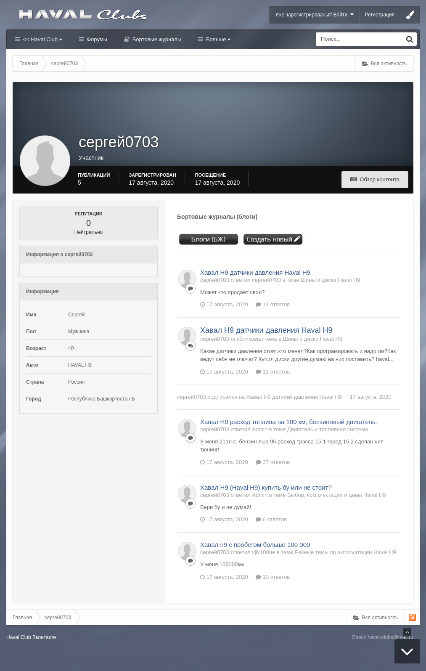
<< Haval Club (41, 39)
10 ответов (273, 577)
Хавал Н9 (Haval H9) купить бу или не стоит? (266, 487)
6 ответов (271, 519)
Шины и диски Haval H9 (330, 280)
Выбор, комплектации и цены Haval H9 (336, 495)
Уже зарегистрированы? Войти (314, 14)
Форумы (96, 39)
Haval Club (18, 637)
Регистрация (379, 15)
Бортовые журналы (156, 39)
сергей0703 (191, 397)
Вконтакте (44, 637)
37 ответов (273, 462)
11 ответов (273, 304)
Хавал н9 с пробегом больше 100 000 (255, 544)
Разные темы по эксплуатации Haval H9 (345, 552)
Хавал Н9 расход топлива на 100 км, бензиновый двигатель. (288, 421)
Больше (217, 39)
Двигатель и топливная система (327, 429)
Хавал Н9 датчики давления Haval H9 (255, 272)
